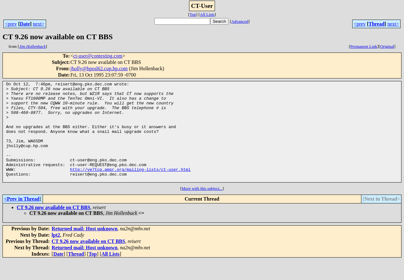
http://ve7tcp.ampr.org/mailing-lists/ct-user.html (130, 187)
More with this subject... (202, 208)
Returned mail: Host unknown (84, 248)
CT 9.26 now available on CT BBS (53, 227)
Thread (376, 24)
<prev (11, 24)
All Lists (207, 14)
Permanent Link (363, 46)
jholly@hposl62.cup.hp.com (99, 68)
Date (25, 24)
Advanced (239, 21)
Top (192, 14)
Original (387, 46)
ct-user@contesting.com (97, 56)
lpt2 (56, 255)
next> (39, 24)
